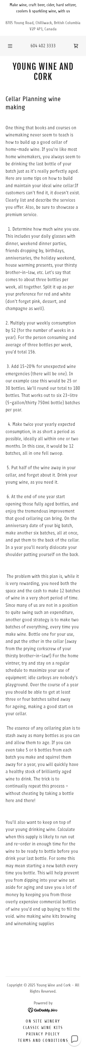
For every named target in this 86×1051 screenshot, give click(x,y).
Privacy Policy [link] (43, 1034)
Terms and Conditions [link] (43, 1040)
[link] (75, 46)
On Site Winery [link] (43, 1021)
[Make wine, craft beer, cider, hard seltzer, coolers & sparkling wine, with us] (43, 8)
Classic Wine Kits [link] (43, 1027)
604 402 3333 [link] (43, 45)
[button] (10, 46)
